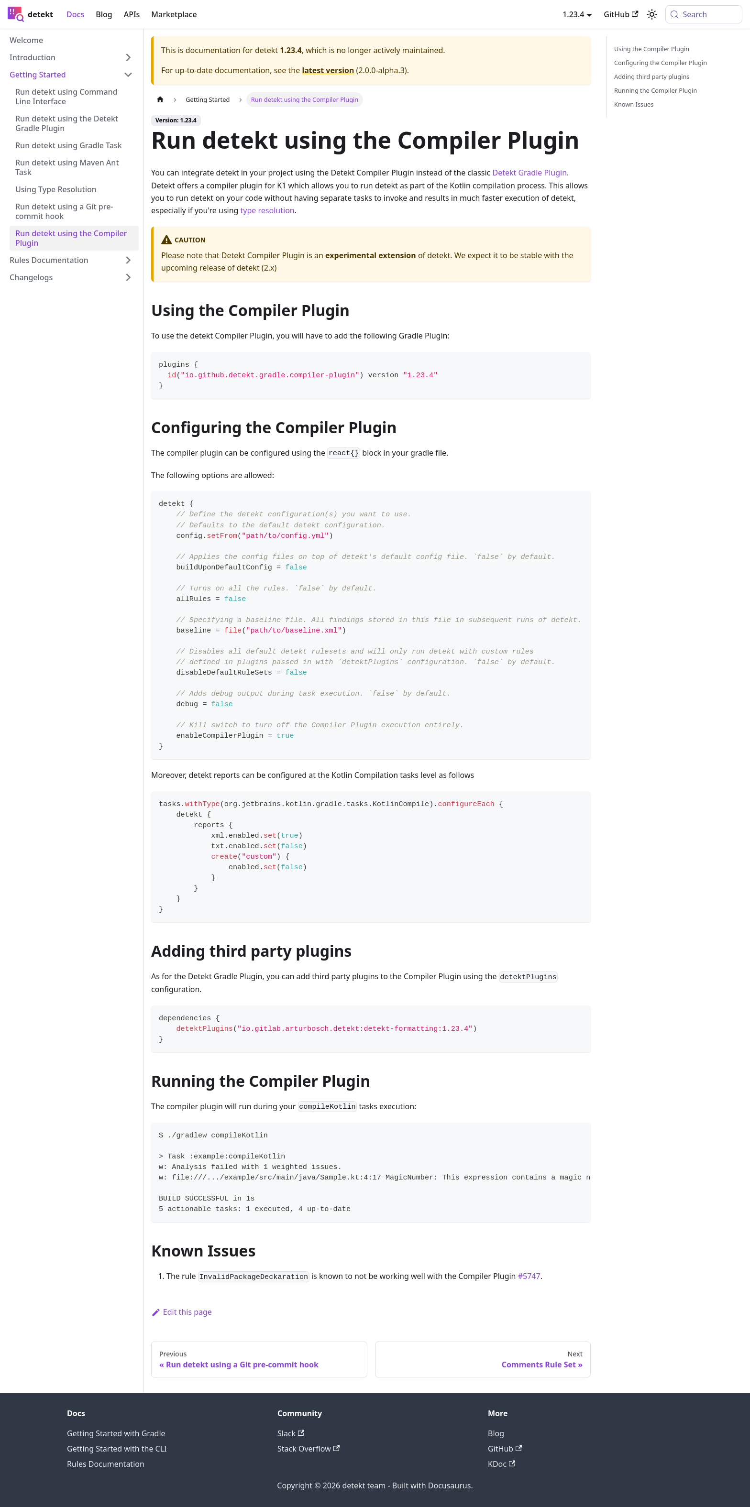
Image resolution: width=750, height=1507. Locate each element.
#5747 (529, 1276)
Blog (104, 14)
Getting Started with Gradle (116, 1433)
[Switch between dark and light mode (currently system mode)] (652, 14)
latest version (328, 70)
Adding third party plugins (651, 76)
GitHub (505, 1448)
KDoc (501, 1464)
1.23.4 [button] (573, 14)
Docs (75, 14)
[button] (71, 57)
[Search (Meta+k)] (703, 14)
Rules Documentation (105, 1464)
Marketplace (174, 14)
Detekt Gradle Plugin (529, 172)
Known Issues (633, 104)
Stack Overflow (308, 1448)
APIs (132, 14)
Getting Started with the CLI (116, 1448)
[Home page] (160, 99)
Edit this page (181, 1312)
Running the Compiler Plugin (655, 90)
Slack (290, 1433)
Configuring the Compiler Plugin (660, 62)
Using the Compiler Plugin (651, 48)
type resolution (268, 210)
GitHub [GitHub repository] (621, 14)
